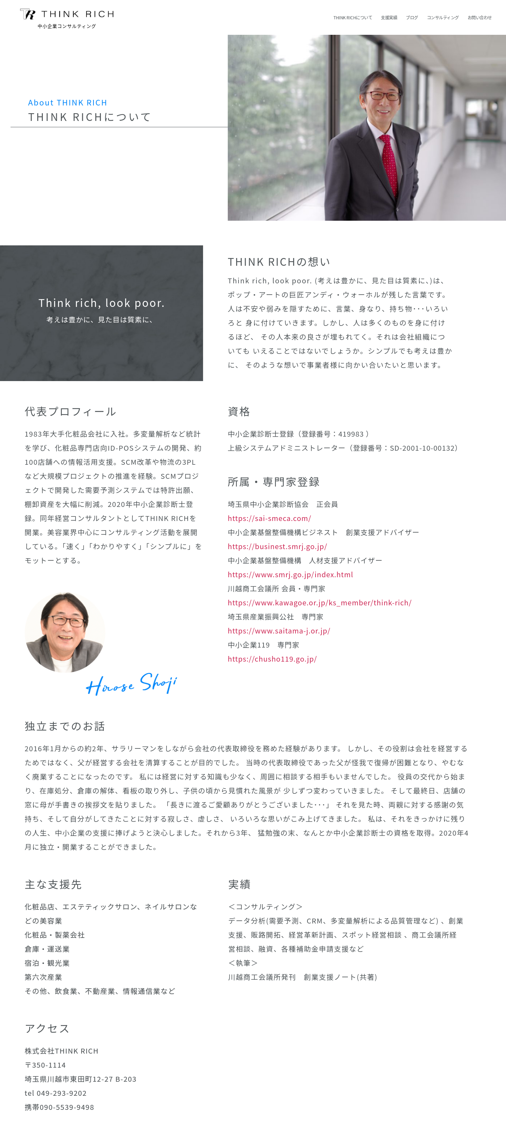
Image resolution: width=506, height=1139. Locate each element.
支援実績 (389, 17)
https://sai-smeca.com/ (269, 518)
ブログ (412, 17)
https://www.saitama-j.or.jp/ (279, 630)
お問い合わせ (480, 17)
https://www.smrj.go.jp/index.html (290, 574)
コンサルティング (443, 17)
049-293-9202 (62, 1093)
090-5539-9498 (67, 1107)
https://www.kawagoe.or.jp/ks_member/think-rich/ (320, 602)
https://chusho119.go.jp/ (272, 659)
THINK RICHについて (352, 17)
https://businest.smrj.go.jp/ (277, 546)
